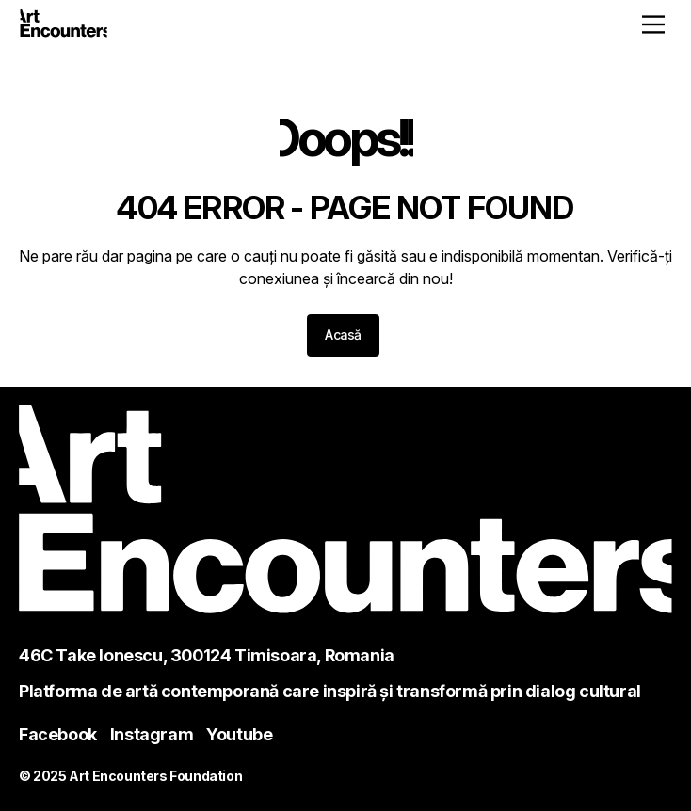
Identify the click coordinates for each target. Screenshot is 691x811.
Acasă (343, 334)
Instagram (151, 734)
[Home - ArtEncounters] (63, 26)
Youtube (239, 734)
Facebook (58, 734)
